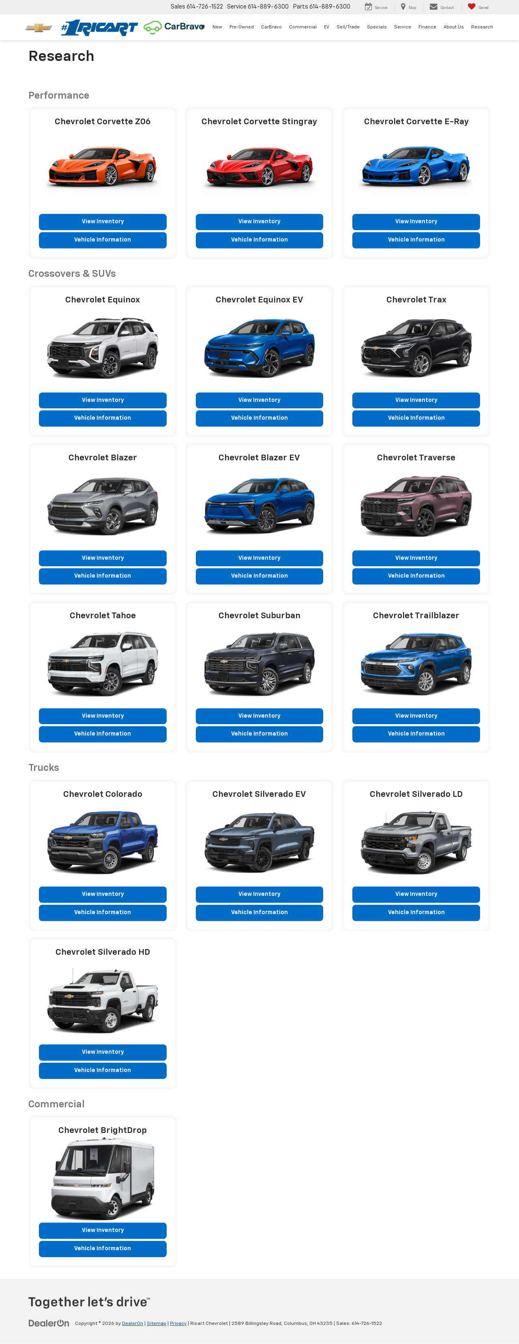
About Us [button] (454, 27)
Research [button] (482, 27)
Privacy (178, 1324)
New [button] (217, 27)
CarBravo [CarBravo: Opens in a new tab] (271, 27)
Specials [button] (377, 27)
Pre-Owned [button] (241, 27)
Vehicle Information (102, 240)
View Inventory (102, 222)
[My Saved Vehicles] (478, 7)
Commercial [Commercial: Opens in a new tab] (303, 27)
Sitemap (156, 1324)
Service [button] (402, 27)
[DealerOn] (49, 1324)
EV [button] (326, 27)
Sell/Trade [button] (348, 27)
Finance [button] (427, 27)
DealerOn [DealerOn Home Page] (132, 1324)
